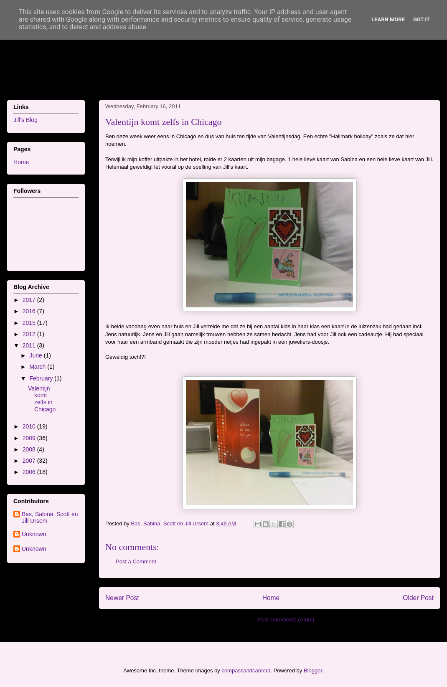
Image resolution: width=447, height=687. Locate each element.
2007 (30, 460)
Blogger (313, 670)
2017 (30, 300)
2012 (30, 334)
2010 (30, 426)
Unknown (34, 534)
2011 (30, 345)
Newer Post (122, 597)
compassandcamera (245, 670)
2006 (30, 472)
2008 (30, 449)
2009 (30, 438)
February (41, 378)
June (36, 355)
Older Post (418, 597)
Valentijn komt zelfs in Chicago (42, 399)
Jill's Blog (25, 120)
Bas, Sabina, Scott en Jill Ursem (50, 518)
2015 (30, 322)
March (38, 366)
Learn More (388, 19)
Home (271, 597)
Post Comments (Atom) (286, 619)
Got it (421, 19)
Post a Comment (136, 561)
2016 (30, 311)
